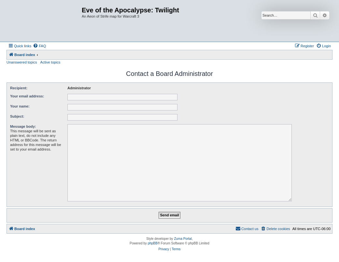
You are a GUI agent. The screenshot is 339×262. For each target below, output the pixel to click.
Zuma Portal (182, 238)
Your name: (20, 106)
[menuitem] (39, 46)
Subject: (17, 116)
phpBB (153, 243)
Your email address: (27, 96)
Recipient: (18, 88)
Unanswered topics (22, 62)
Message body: (23, 126)
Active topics (50, 62)
